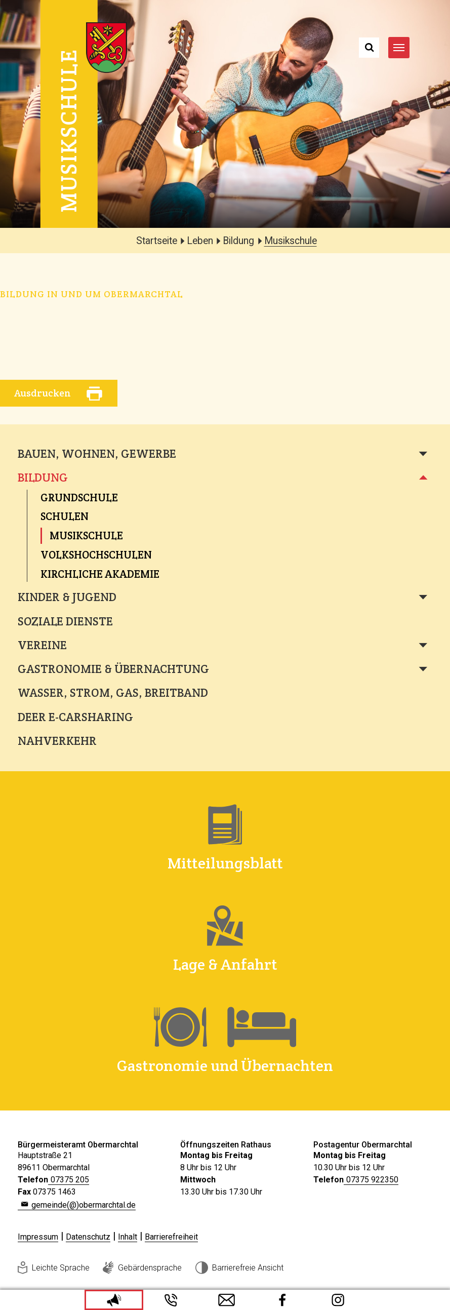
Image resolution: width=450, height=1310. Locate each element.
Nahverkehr (57, 740)
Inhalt (127, 1237)
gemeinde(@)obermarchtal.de (83, 1205)
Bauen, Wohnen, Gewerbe (97, 453)
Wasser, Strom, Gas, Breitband (113, 692)
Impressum (38, 1237)
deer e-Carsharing (75, 717)
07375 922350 (372, 1179)
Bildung (43, 477)
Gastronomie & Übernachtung (113, 669)
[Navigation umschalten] (399, 47)
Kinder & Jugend (67, 597)
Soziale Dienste (65, 621)
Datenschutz (88, 1237)
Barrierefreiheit (171, 1237)
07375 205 (70, 1179)
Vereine (42, 645)
